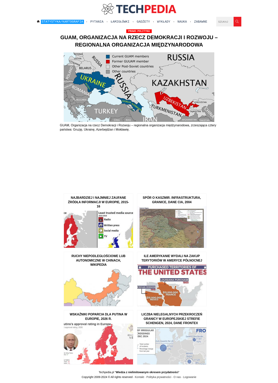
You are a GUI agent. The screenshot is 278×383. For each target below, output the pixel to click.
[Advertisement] (139, 161)
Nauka (182, 22)
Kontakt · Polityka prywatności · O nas (158, 377)
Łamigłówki (120, 22)
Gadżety (143, 22)
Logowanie (189, 377)
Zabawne (200, 22)
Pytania (96, 22)
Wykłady (163, 22)
